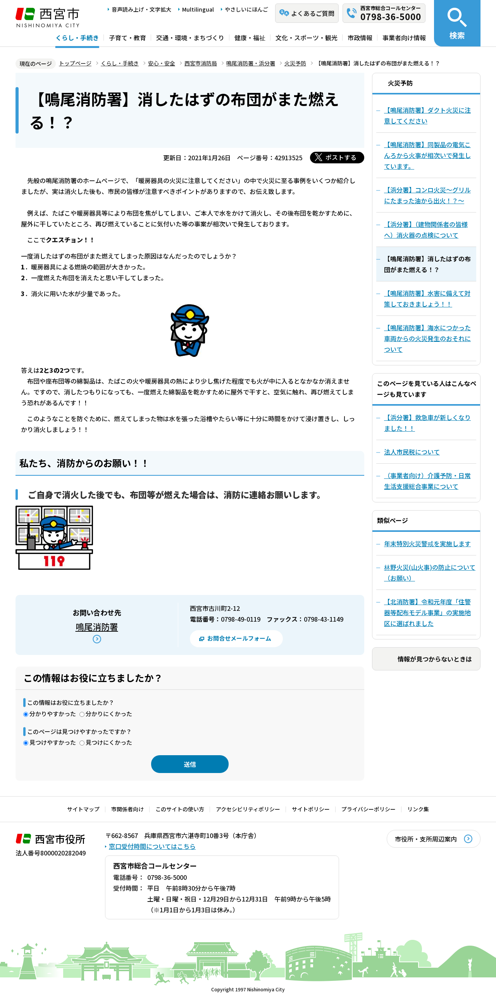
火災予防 (295, 63)
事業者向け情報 (404, 37)
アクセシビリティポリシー (248, 809)
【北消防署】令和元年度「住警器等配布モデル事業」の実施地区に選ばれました (427, 612)
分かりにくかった (109, 714)
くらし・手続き (77, 37)
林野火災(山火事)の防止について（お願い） (429, 572)
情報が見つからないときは (435, 658)
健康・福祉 (249, 37)
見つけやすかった (52, 742)
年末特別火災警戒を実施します (427, 543)
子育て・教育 (127, 37)
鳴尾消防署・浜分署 (250, 63)
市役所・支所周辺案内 (426, 838)
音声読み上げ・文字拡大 (141, 9)
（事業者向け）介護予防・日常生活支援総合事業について (427, 481)
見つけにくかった (109, 742)
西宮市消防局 (200, 63)
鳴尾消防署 (97, 626)
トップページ (75, 63)
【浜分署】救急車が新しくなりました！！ (427, 423)
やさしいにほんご (246, 9)
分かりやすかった (52, 714)
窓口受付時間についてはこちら (152, 846)
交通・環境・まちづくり (190, 37)
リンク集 (418, 809)
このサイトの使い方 (179, 809)
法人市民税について (412, 451)
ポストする (341, 157)
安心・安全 (161, 63)
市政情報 (360, 37)
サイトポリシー (311, 809)
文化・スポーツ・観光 (307, 37)
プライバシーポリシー (368, 809)
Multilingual (198, 9)
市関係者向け (127, 809)
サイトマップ (83, 809)
